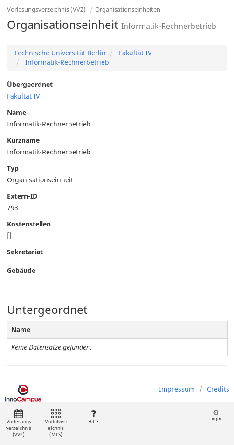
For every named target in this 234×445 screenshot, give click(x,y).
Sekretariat (25, 251)
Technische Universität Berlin (60, 52)
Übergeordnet (30, 84)
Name (16, 112)
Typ (13, 168)
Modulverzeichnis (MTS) (56, 423)
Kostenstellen (29, 223)
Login (215, 415)
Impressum (177, 389)
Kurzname (23, 140)
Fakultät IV (134, 52)
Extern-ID (22, 196)
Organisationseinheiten (127, 9)
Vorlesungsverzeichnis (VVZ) (46, 9)
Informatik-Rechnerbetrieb (66, 62)
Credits (218, 389)
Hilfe (93, 417)
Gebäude (21, 270)
